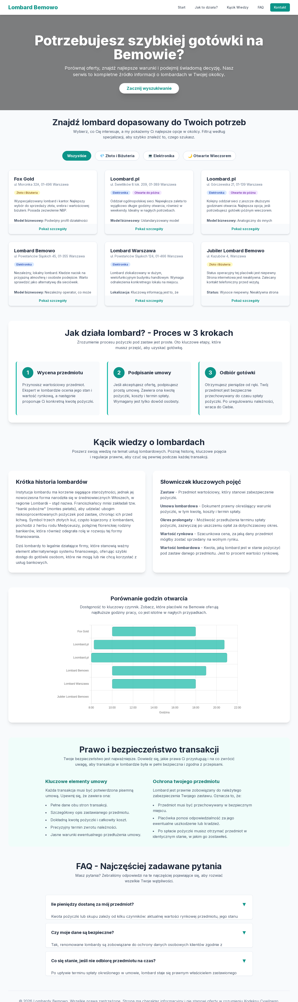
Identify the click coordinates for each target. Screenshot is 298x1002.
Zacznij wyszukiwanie (149, 88)
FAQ (261, 7)
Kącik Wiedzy (237, 7)
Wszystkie (76, 155)
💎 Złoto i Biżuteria (117, 155)
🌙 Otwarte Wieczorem (209, 155)
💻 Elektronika (161, 155)
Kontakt (280, 7)
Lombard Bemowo (33, 7)
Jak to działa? (206, 7)
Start (181, 7)
